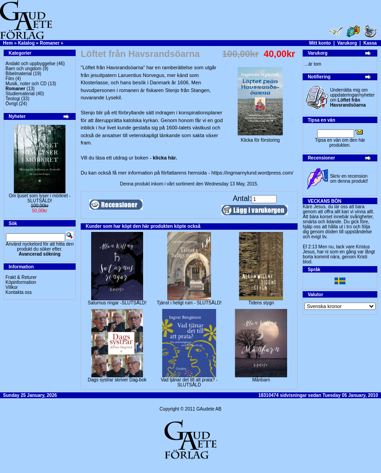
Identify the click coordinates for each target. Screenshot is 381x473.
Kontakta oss (18, 292)
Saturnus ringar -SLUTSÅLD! (117, 302)
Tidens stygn (261, 302)
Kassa (369, 43)
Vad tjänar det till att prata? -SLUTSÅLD (189, 382)
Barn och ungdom (23, 68)
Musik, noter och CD (26, 83)
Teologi (12, 98)
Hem (8, 43)
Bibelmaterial (18, 73)
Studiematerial (20, 93)
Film (9, 78)
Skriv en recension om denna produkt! (349, 179)
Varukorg (347, 43)
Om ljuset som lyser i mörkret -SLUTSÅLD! (40, 198)
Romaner (49, 43)
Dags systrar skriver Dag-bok (117, 379)
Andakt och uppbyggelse (30, 63)
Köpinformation (20, 282)
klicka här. (165, 157)
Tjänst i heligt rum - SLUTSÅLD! (189, 302)
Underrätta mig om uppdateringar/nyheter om (352, 97)
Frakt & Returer (20, 277)
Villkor (11, 287)
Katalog (26, 43)
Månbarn (261, 379)
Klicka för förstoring (260, 138)
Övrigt (11, 103)
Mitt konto (320, 43)
